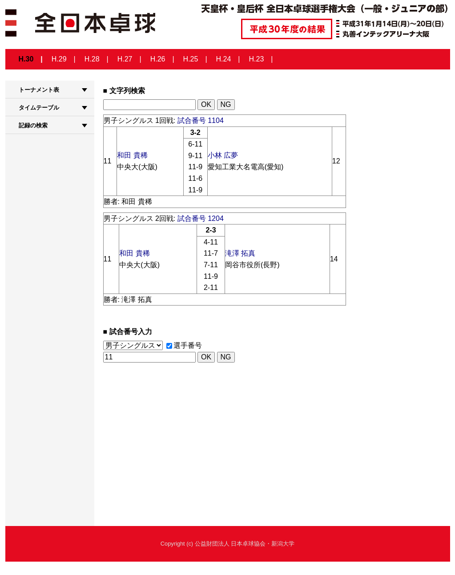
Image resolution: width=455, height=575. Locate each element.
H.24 (223, 59)
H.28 (92, 59)
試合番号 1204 (200, 218)
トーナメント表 (39, 89)
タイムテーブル (39, 107)
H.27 (125, 59)
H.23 (256, 59)
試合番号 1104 (200, 120)
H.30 (26, 59)
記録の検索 (33, 125)
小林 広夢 (223, 155)
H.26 (157, 59)
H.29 (59, 59)
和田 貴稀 (132, 155)
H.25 (190, 59)
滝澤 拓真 (240, 253)
